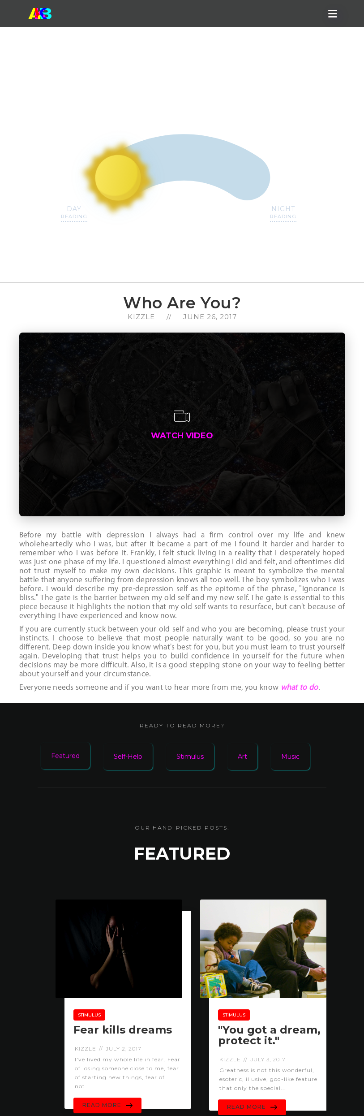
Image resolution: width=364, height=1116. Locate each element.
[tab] (72, 749)
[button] (332, 14)
